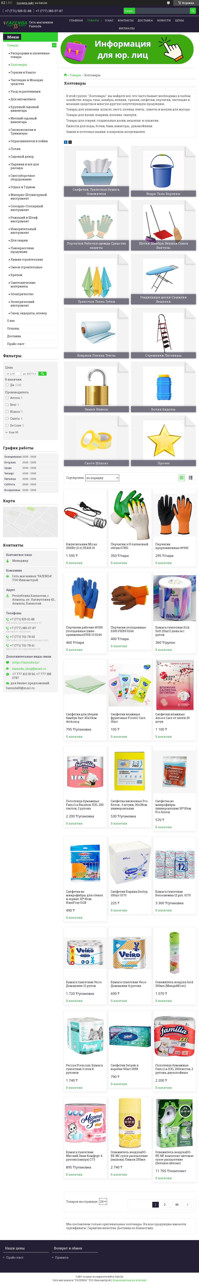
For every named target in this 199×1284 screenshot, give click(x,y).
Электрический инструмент (22, 303)
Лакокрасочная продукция (22, 250)
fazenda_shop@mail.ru (29, 669)
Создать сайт (25, 2)
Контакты (125, 20)
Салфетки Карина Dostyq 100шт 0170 (129, 893)
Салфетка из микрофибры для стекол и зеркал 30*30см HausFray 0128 (84, 897)
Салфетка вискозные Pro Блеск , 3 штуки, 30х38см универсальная (129, 804)
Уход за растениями (26, 91)
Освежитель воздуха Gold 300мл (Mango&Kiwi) (174, 984)
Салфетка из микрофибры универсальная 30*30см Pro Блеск (173, 806)
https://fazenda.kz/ (26, 662)
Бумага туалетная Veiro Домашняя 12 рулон (84, 984)
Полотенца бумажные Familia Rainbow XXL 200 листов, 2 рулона (85, 804)
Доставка (145, 20)
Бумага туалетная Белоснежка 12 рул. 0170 (173, 893)
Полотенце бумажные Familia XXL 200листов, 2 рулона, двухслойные (174, 1069)
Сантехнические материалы (23, 284)
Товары (93, 20)
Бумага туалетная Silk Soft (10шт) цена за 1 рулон (172, 631)
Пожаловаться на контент (129, 1280)
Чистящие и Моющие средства (27, 82)
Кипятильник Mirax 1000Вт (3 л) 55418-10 (81, 546)
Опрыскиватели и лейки (29, 141)
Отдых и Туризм (23, 187)
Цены (179, 20)
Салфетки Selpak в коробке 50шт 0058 (124, 1067)
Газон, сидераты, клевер (29, 313)
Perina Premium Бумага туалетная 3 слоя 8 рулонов (84, 1069)
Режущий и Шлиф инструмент (24, 219)
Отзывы (13, 328)
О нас (109, 20)
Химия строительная (27, 259)
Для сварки (19, 240)
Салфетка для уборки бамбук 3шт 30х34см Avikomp (82, 717)
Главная (76, 20)
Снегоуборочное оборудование (23, 177)
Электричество (22, 294)
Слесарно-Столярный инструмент (27, 208)
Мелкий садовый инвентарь (24, 120)
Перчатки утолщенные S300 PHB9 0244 (128, 629)
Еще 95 (13, 432)
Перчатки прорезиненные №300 (171, 546)
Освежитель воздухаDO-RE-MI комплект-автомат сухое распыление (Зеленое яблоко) (174, 1157)
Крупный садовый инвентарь (25, 108)
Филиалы (126, 28)
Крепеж (16, 275)
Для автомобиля (23, 99)
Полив (16, 149)
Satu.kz (119, 1276)
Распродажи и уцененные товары (30, 55)
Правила (61, 1257)
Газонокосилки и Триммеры (23, 131)
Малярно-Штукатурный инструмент (29, 196)
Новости (164, 20)
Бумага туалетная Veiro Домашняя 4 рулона (128, 984)
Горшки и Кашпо (23, 72)
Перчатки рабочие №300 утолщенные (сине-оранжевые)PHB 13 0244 (84, 631)
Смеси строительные (26, 267)
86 (177, 1205)
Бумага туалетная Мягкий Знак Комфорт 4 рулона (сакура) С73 (84, 1155)
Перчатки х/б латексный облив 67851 (129, 546)
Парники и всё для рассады (25, 166)
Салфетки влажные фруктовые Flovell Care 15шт (128, 717)
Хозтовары (19, 65)
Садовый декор (22, 156)
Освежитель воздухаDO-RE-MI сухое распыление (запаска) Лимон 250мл (129, 1155)
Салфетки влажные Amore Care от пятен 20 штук (172, 717)
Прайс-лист (16, 344)
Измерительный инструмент (23, 231)
